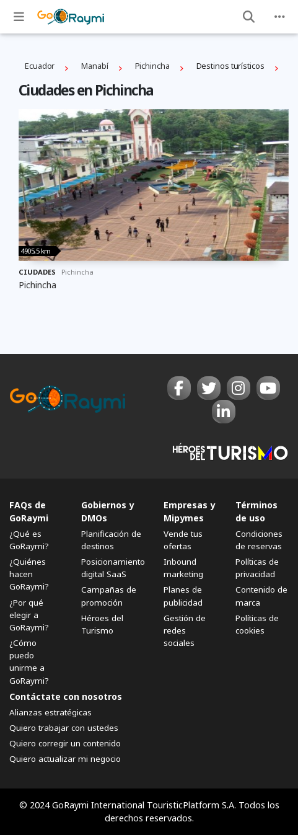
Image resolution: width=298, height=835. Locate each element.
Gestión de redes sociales (185, 630)
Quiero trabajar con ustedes (63, 727)
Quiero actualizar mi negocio (65, 758)
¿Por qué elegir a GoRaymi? (29, 615)
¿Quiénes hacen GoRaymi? (29, 574)
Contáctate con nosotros (65, 696)
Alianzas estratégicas (50, 712)
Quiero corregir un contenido (65, 743)
